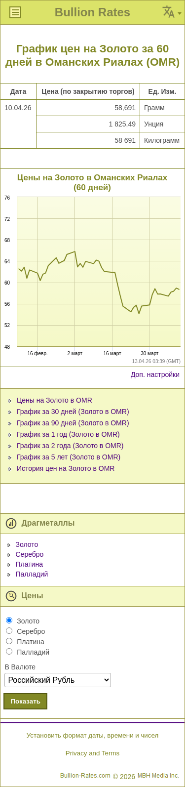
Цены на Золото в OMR (54, 400)
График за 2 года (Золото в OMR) (70, 446)
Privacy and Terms (92, 753)
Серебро (29, 554)
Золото (26, 544)
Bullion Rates (92, 12)
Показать (25, 701)
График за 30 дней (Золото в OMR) (73, 411)
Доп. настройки (155, 374)
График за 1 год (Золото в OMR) (68, 434)
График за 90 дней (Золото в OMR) (73, 423)
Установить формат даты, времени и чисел (92, 735)
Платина (28, 564)
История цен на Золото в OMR (66, 468)
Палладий (31, 574)
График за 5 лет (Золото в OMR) (68, 457)
